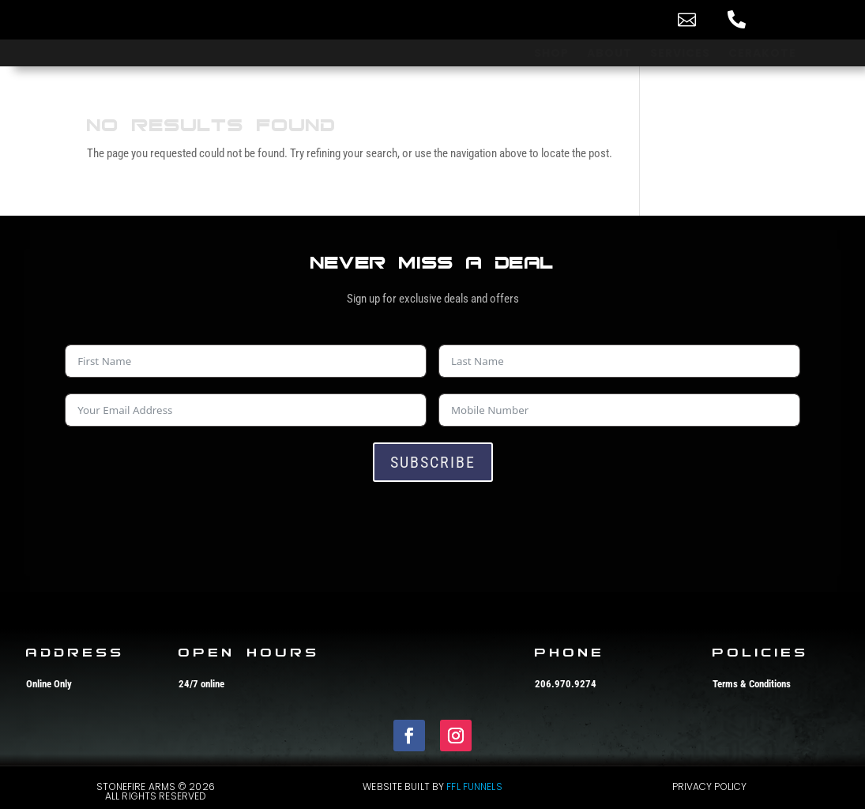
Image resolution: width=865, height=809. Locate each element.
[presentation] (185, 528)
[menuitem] (638, 19)
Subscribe (433, 462)
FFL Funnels (474, 786)
